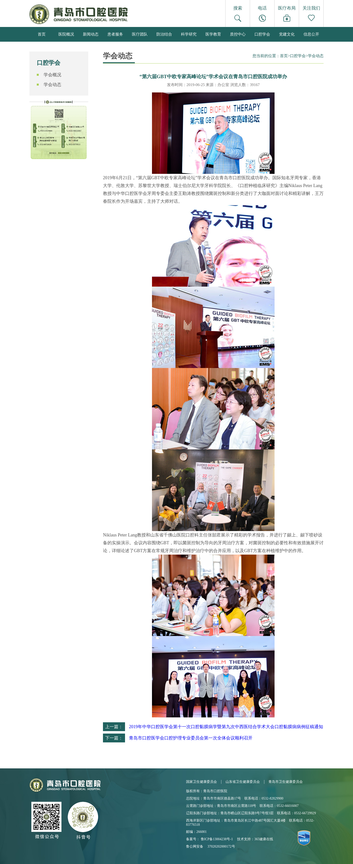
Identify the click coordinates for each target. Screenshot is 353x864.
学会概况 (52, 74)
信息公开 (311, 34)
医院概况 (66, 34)
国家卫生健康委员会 (201, 782)
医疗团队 (140, 34)
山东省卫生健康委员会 (243, 782)
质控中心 (238, 34)
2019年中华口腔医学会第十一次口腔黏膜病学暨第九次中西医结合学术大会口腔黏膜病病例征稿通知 (226, 726)
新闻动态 (91, 34)
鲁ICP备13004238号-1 (217, 839)
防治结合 (164, 34)
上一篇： (114, 726)
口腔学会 (262, 34)
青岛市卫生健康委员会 (285, 782)
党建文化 (287, 34)
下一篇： (114, 738)
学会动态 (52, 84)
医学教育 (213, 34)
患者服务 (115, 34)
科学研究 (189, 34)
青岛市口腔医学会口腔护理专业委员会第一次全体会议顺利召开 (190, 738)
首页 (42, 34)
